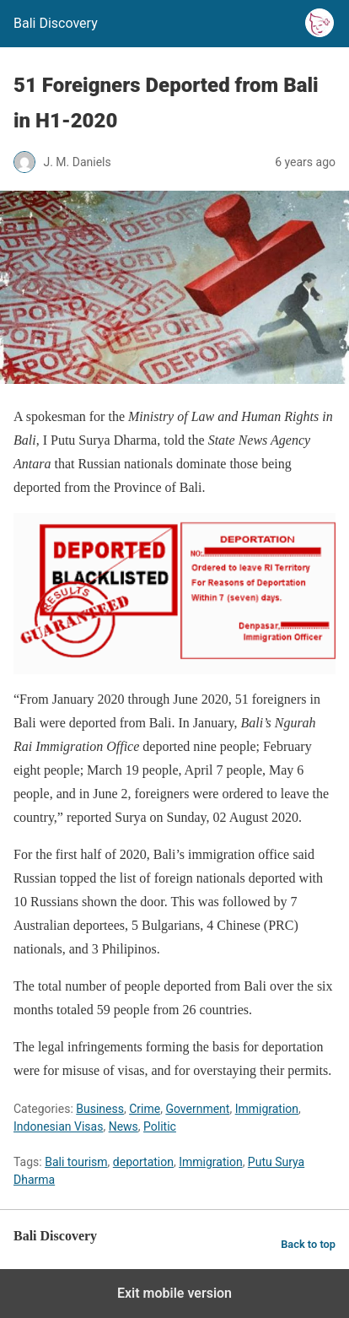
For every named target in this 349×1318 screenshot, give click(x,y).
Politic (159, 1126)
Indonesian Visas (58, 1126)
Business (100, 1108)
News (123, 1126)
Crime (144, 1108)
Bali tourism (76, 1162)
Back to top (308, 1244)
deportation (143, 1162)
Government (197, 1108)
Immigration (266, 1108)
